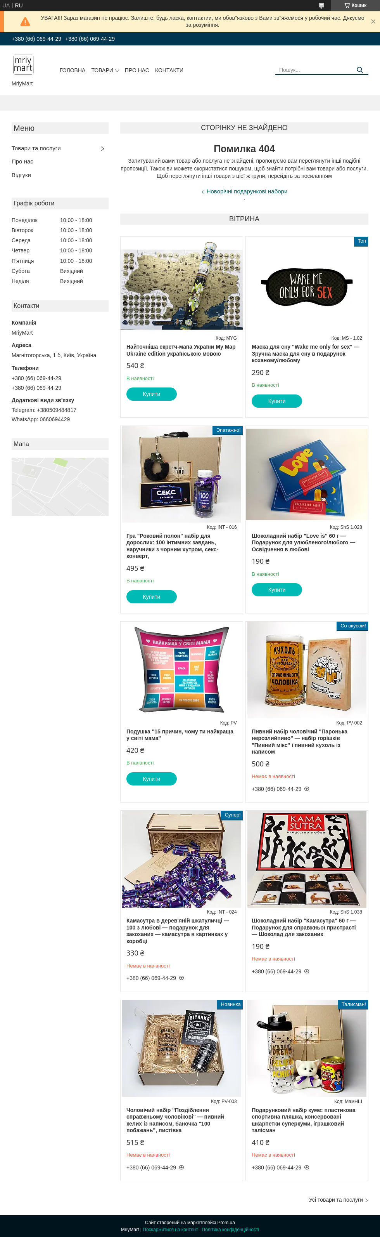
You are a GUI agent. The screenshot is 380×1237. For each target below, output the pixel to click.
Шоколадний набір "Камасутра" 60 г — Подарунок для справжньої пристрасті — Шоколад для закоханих (304, 927)
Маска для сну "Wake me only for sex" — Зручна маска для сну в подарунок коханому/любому (305, 353)
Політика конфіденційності (230, 1229)
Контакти (169, 70)
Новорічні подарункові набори (247, 191)
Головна (72, 70)
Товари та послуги (36, 148)
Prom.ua (226, 1222)
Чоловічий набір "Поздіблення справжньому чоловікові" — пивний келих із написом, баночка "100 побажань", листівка (175, 1120)
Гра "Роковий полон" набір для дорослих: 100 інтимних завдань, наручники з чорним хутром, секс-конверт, (172, 546)
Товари (102, 70)
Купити (152, 394)
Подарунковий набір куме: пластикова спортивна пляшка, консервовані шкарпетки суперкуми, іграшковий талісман (303, 1120)
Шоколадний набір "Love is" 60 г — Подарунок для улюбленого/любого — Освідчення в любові (303, 542)
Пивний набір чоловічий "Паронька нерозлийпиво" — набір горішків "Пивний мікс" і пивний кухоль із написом (299, 741)
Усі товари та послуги (336, 1200)
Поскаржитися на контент (170, 1229)
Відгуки (21, 175)
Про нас (137, 70)
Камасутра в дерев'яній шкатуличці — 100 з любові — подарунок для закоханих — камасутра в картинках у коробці (177, 930)
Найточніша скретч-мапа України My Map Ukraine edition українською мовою (181, 350)
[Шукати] (359, 70)
